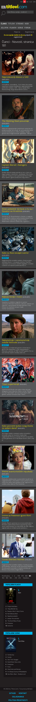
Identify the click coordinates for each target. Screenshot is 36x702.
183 (7, 578)
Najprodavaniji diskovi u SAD (15, 77)
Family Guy (10, 655)
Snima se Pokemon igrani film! (16, 515)
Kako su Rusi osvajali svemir (15, 253)
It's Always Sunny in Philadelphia (17, 671)
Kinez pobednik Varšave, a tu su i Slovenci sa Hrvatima (17, 210)
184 (11, 578)
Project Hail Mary (12, 606)
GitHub (12, 693)
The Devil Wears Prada (14, 621)
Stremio (20, 24)
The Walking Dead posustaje (15, 121)
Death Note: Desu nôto (14, 662)
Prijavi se (17, 32)
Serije (20, 28)
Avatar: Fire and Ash (13, 618)
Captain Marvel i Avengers (14, 165)
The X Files (21, 641)
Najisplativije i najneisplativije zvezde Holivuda (15, 341)
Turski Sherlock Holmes (13, 559)
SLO (30, 2)
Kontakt (23, 693)
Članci (4, 24)
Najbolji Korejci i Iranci (12, 296)
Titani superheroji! (10, 384)
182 (3, 578)
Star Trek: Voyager (12, 659)
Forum (27, 28)
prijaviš (28, 35)
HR (24, 2)
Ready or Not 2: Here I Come (15, 611)
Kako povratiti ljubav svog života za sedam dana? (17, 427)
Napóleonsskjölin (12, 616)
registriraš (18, 37)
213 (16, 578)
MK (27, 2)
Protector (10, 623)
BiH (21, 2)
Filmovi (13, 28)
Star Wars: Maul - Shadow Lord (16, 674)
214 (19, 578)
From (9, 667)
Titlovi (11, 24)
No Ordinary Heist (12, 614)
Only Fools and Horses (14, 669)
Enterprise (10, 664)
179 (22, 576)
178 (18, 576)
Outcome (10, 626)
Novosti (5, 82)
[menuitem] (3, 24)
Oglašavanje (18, 697)
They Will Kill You (12, 609)
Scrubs (9, 657)
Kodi (27, 24)
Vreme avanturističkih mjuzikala (17, 471)
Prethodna (6, 576)
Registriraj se (29, 32)
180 (26, 576)
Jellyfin (4, 28)
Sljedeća (26, 578)
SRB (34, 2)
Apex (19, 593)
